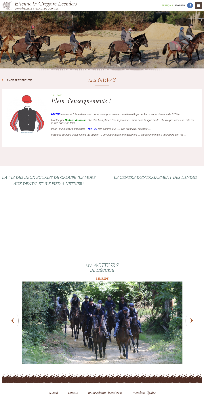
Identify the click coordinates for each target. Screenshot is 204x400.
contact (73, 393)
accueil (54, 393)
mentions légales (144, 393)
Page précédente (17, 81)
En (180, 5)
